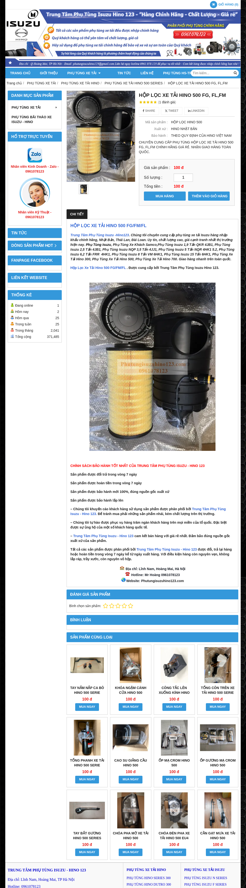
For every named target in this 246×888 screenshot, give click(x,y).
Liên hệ (139, 73)
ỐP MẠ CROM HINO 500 (174, 762)
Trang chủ (20, 73)
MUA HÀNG (165, 196)
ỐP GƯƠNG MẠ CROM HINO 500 (218, 762)
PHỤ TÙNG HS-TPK (171, 73)
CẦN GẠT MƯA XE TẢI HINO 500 (217, 835)
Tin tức (117, 73)
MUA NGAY (87, 706)
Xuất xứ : (161, 129)
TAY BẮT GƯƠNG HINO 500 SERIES (87, 835)
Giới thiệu (49, 73)
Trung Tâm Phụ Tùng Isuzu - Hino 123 (103, 536)
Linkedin (196, 110)
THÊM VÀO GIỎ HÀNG (210, 196)
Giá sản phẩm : (157, 167)
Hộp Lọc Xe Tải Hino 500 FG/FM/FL (98, 268)
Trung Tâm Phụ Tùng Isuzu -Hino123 (99, 235)
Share (149, 110)
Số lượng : (153, 177)
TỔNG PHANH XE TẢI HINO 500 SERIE (87, 762)
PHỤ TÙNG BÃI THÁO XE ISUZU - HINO (32, 119)
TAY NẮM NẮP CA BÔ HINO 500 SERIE (87, 690)
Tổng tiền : (153, 186)
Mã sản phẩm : (156, 122)
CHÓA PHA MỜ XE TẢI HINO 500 (130, 835)
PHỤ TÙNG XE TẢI (84, 73)
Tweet (171, 110)
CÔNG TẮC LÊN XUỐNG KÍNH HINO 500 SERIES (174, 692)
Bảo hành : (159, 135)
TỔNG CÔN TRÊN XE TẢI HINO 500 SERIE (217, 690)
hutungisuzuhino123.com (163, 581)
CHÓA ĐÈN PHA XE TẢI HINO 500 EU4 (174, 835)
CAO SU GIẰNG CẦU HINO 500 (130, 762)
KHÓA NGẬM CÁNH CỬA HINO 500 (131, 690)
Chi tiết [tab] (77, 214)
